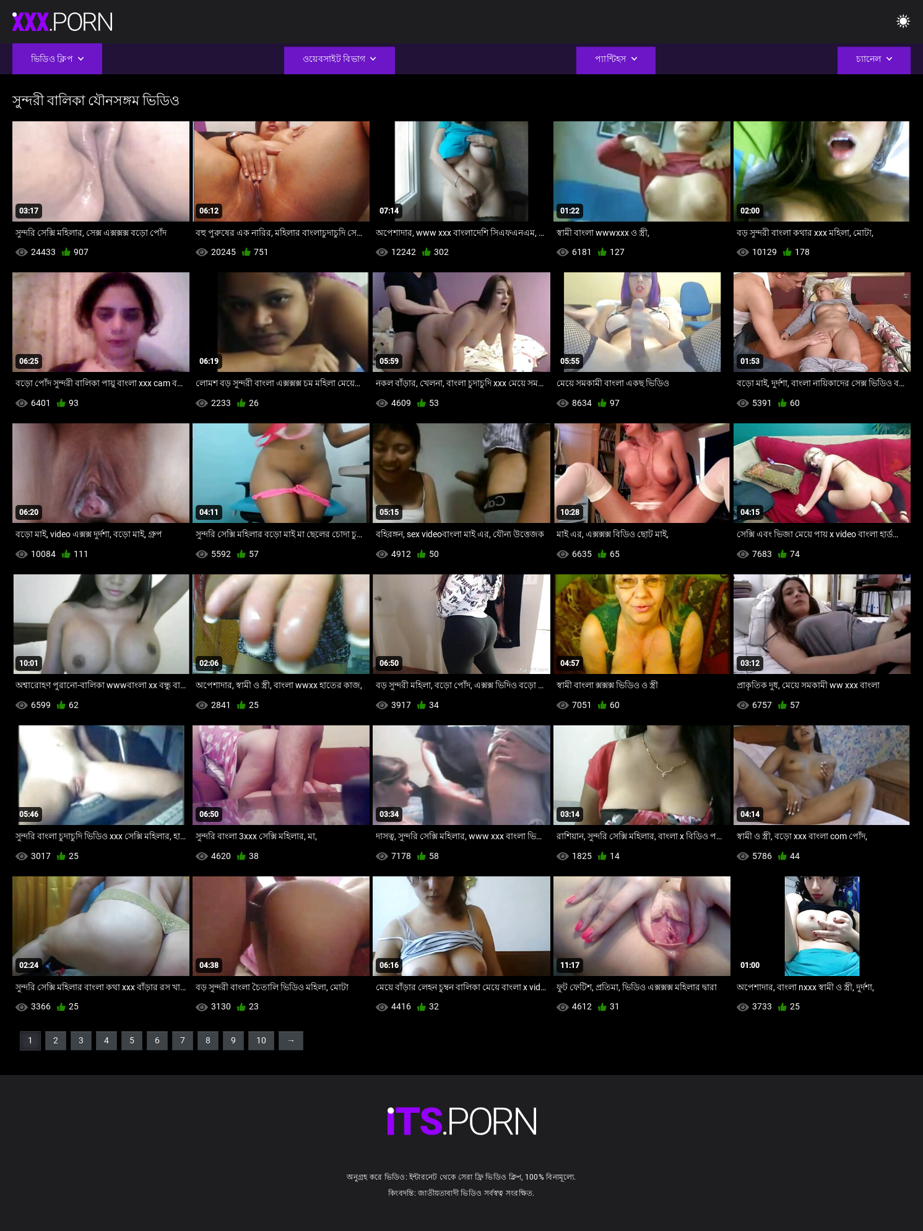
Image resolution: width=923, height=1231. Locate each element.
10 (261, 1040)
